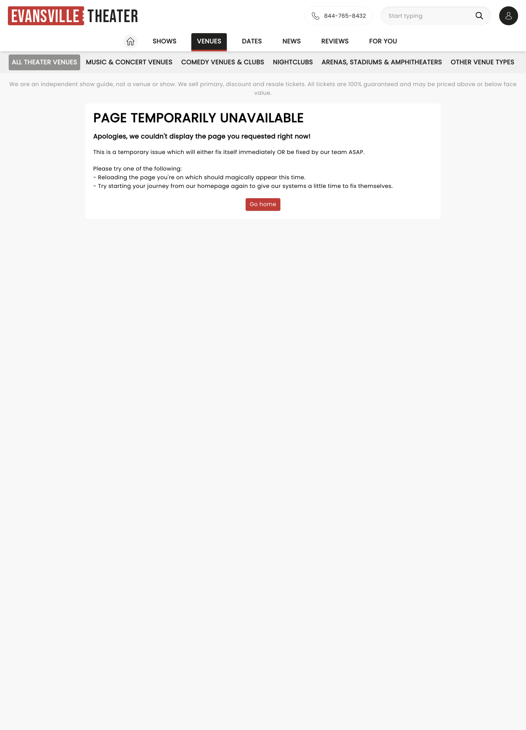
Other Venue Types (482, 62)
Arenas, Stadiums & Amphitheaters (381, 62)
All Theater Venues (44, 62)
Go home (263, 204)
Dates (252, 41)
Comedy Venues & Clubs (222, 62)
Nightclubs (293, 62)
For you (383, 41)
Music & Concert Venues (129, 62)
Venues (209, 41)
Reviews (335, 41)
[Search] (481, 15)
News (291, 41)
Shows (164, 41)
